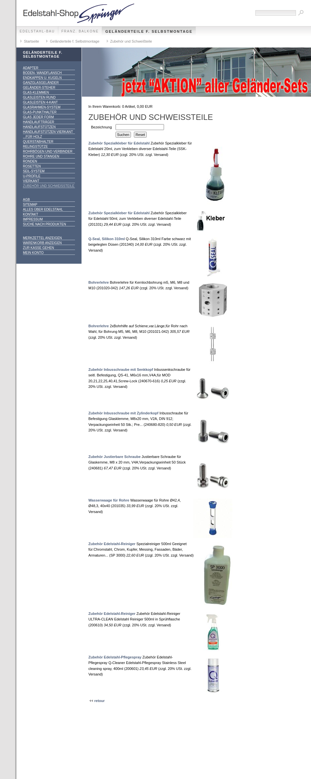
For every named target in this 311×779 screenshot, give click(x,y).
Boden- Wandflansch (42, 73)
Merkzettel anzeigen (42, 238)
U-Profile (31, 176)
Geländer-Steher (39, 87)
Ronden (30, 161)
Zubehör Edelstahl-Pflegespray (114, 657)
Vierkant (31, 181)
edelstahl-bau (37, 31)
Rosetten (32, 166)
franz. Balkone (80, 31)
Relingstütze (35, 146)
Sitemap (30, 204)
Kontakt (30, 214)
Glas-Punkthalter (40, 112)
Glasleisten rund (39, 97)
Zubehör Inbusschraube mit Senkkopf (120, 369)
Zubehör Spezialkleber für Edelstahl (119, 143)
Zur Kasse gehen (38, 248)
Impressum (33, 219)
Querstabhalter (38, 141)
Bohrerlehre (98, 282)
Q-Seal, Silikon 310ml (106, 239)
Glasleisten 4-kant (40, 102)
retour (99, 701)
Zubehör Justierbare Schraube (114, 457)
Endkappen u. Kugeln (42, 78)
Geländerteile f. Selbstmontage (148, 31)
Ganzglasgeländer (41, 83)
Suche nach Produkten (44, 224)
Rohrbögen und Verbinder (47, 151)
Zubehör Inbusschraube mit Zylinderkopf (123, 413)
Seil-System (34, 171)
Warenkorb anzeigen (42, 243)
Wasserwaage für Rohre (108, 500)
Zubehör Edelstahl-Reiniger (112, 544)
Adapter (30, 68)
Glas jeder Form (38, 117)
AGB (26, 199)
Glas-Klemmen (36, 92)
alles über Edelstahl (43, 209)
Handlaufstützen (39, 127)
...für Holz (32, 137)
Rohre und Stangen (41, 156)
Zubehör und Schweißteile (131, 41)
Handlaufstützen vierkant (48, 132)
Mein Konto (33, 253)
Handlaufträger (38, 122)
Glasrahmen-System (41, 107)
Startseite (31, 41)
